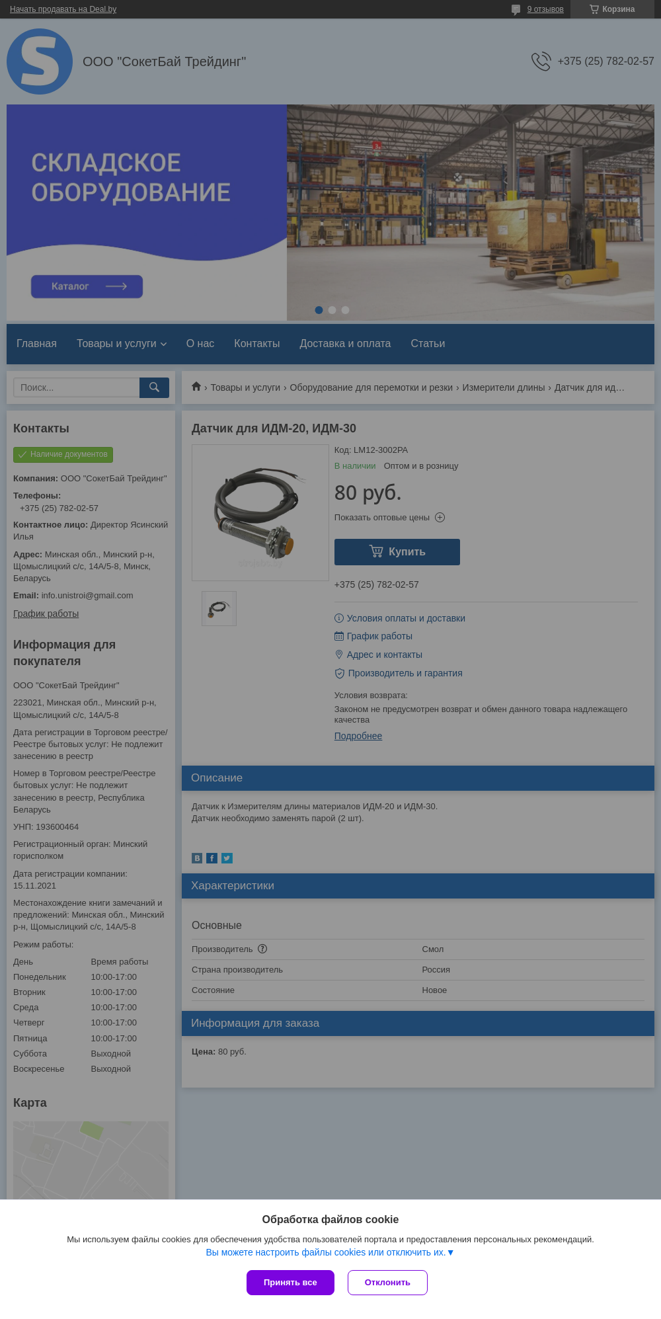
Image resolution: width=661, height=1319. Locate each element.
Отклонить (387, 1282)
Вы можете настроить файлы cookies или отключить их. (326, 1252)
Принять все (290, 1282)
